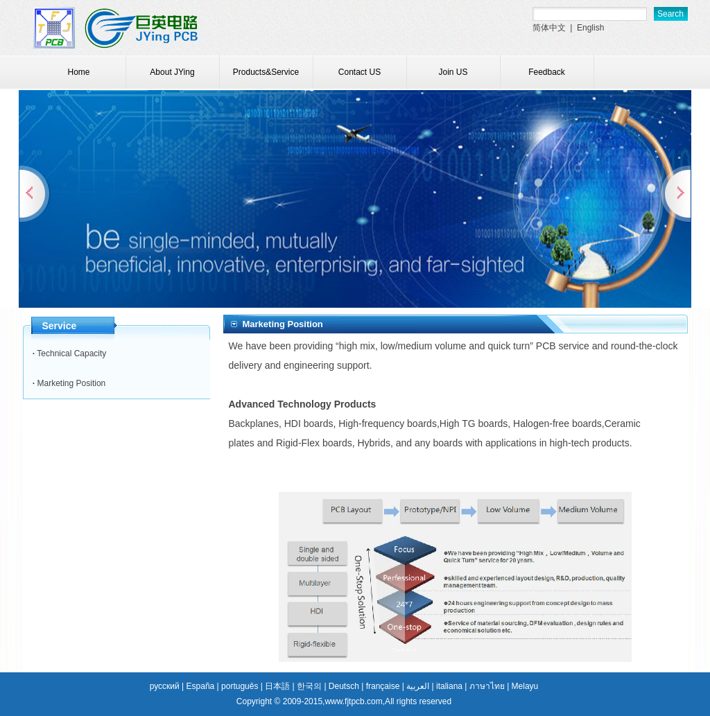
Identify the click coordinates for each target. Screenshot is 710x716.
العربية (417, 686)
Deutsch (344, 686)
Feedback (546, 72)
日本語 (277, 686)
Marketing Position (71, 383)
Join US (452, 72)
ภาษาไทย (487, 686)
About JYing (172, 72)
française (383, 686)
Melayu (525, 686)
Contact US (359, 72)
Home (78, 72)
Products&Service (266, 72)
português (239, 686)
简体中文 (549, 28)
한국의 (309, 686)
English (590, 28)
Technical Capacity (71, 353)
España (201, 686)
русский (165, 686)
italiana (449, 686)
